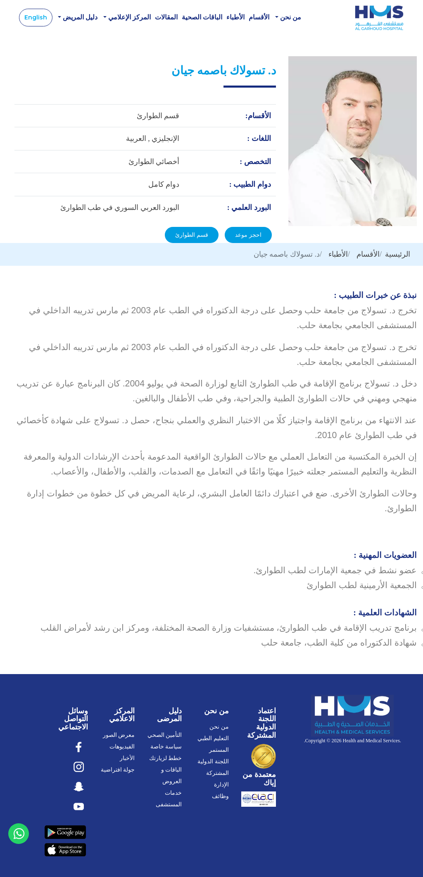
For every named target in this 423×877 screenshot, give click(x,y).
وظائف (220, 797)
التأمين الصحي (164, 735)
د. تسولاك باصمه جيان (287, 254)
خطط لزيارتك (165, 758)
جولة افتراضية (118, 770)
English (35, 17)
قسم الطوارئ (191, 235)
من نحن (289, 17)
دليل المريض (79, 17)
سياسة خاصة (166, 747)
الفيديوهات (122, 747)
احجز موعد (248, 235)
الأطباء (235, 17)
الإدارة (221, 785)
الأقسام (259, 17)
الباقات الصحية (202, 17)
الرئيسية (397, 254)
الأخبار (127, 758)
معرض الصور (119, 735)
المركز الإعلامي (129, 17)
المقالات (166, 17)
